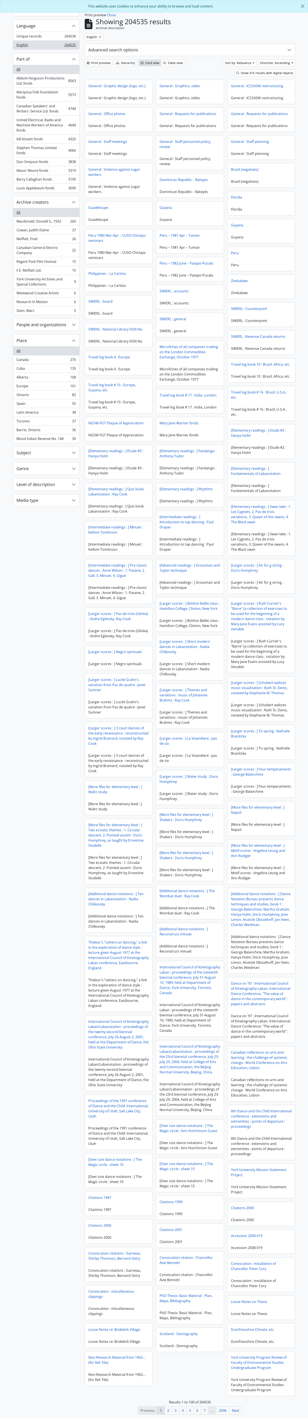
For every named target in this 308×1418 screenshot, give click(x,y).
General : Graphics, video (180, 86)
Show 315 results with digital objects (264, 73)
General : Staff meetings (107, 141)
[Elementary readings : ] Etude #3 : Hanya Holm (115, 453)
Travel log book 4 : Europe (109, 357)
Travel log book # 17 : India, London (188, 395)
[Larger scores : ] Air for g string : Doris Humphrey (257, 568)
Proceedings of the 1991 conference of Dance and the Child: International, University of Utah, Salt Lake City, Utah (118, 1108)
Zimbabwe (239, 280)
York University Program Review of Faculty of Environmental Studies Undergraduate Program (259, 1362)
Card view (150, 63)
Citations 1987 (99, 1197)
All (18, 69)
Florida (236, 197)
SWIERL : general (173, 319)
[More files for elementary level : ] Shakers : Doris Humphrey (186, 817)
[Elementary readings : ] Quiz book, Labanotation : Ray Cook (116, 492)
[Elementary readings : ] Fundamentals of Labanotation (256, 471)
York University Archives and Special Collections (46, 282)
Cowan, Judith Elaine (46, 231)
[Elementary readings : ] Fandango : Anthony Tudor (188, 453)
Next (235, 1410)
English (46, 45)
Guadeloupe (98, 207)
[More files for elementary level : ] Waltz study (115, 789)
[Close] (303, 6)
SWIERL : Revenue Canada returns (258, 336)
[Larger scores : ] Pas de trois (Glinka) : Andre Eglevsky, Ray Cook (118, 616)
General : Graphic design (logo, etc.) (117, 86)
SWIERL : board (100, 301)
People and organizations (41, 325)
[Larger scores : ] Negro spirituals (115, 651)
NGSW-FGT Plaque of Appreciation (116, 423)
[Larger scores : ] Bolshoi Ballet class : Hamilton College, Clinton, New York (189, 606)
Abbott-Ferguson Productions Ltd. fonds (46, 81)
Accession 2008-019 (246, 1235)
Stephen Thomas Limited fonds (46, 150)
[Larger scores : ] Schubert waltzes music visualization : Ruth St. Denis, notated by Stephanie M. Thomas (259, 687)
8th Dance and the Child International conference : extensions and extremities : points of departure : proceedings (261, 1119)
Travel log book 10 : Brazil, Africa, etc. (260, 364)
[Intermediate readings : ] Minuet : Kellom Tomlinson (115, 530)
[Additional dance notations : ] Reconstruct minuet (184, 931)
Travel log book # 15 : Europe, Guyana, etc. (112, 387)
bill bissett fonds (46, 140)
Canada (46, 360)
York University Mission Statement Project (258, 1172)
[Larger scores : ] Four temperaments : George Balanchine (261, 772)
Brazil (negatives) (244, 169)
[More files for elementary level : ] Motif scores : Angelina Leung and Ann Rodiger (258, 850)
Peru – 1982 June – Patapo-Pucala (186, 263)
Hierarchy (125, 63)
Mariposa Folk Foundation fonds (46, 95)
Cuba (46, 369)
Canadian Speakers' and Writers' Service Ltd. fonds (46, 109)
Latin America (46, 413)
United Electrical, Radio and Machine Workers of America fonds (46, 125)
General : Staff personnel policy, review (185, 144)
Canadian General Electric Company (46, 250)
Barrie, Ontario (46, 430)
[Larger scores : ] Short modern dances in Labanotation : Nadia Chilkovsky (185, 646)
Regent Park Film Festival (46, 262)
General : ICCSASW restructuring (257, 86)
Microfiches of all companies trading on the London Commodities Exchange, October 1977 (189, 351)
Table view (173, 63)
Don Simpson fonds (46, 162)
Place (21, 340)
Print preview (98, 63)
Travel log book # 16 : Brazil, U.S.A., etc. (259, 395)
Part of (23, 59)
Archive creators (32, 202)
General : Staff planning (250, 141)
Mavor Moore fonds (46, 171)
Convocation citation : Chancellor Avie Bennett (186, 1260)
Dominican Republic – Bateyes (184, 179)
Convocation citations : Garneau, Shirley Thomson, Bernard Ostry (114, 1256)
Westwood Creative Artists (46, 294)
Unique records (46, 37)
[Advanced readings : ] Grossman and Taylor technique (190, 568)
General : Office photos (107, 113)
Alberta (46, 378)
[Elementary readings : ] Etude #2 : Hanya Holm (258, 433)
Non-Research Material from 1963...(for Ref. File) (116, 1360)
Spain (46, 404)
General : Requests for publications (188, 113)
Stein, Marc (46, 311)
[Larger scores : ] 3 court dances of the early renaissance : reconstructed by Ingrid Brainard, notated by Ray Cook (118, 736)
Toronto (46, 422)
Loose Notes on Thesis (249, 1301)
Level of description (35, 484)
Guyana (166, 207)
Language (26, 26)
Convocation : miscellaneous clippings (111, 1294)
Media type (27, 500)
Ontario (46, 395)
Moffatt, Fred (46, 239)
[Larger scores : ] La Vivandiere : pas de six (188, 741)
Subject (23, 453)
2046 (223, 1410)
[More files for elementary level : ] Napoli (257, 810)
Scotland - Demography (179, 1333)
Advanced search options (113, 50)
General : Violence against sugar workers (114, 172)
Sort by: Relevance (238, 63)
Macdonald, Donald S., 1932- (46, 222)
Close (111, 15)
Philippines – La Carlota (107, 273)
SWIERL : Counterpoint (249, 308)
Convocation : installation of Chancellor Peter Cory (253, 1266)
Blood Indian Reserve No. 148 (46, 439)
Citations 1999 (171, 1202)
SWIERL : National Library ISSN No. (115, 329)
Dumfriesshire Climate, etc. (253, 1329)
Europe (46, 386)
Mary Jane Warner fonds (179, 423)
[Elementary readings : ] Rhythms (186, 489)
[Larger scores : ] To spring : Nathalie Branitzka (260, 734)
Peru (235, 253)
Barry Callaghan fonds (46, 180)
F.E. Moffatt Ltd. (46, 271)
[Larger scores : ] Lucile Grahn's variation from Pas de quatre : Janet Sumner (116, 684)
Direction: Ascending (275, 63)
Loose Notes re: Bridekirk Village (114, 1329)
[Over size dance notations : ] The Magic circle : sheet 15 (186, 1166)
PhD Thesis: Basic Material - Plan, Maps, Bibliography (186, 1298)
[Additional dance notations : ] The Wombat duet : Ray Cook (187, 893)
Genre (22, 468)
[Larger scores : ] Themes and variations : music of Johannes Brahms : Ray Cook (184, 695)
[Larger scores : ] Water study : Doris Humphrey (189, 779)
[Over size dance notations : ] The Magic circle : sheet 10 (115, 1162)
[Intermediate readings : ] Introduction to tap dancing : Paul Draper (187, 522)
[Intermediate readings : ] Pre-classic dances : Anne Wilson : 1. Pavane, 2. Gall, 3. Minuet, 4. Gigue (117, 570)
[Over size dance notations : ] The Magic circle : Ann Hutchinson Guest (189, 1128)
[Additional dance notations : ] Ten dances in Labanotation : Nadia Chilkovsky (116, 898)
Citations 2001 (171, 1229)
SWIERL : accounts (174, 291)
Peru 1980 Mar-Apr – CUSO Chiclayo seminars (117, 238)
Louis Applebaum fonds (46, 188)
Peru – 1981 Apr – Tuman (180, 235)
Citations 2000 (242, 1208)
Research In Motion (46, 302)
